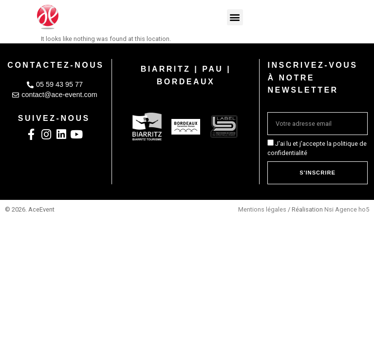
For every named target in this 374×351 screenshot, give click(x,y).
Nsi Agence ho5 (346, 209)
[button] (235, 17)
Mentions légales (262, 209)
